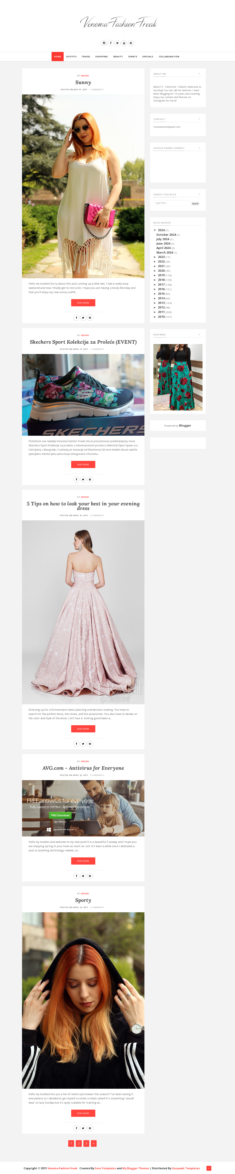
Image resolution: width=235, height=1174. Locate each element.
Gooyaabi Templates (186, 1168)
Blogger (185, 425)
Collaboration (169, 56)
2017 (161, 284)
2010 (161, 317)
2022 (161, 261)
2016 (161, 289)
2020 (161, 271)
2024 (161, 230)
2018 (161, 280)
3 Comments (97, 907)
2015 (161, 294)
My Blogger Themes (135, 1168)
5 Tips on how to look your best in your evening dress (83, 506)
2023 (161, 257)
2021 (161, 266)
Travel (86, 56)
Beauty (118, 56)
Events (132, 56)
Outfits (71, 56)
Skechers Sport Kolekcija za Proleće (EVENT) (83, 342)
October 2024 (166, 235)
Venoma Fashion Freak (62, 1168)
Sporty (83, 900)
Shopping (101, 56)
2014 (161, 298)
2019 (161, 275)
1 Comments (96, 89)
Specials (147, 56)
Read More (83, 302)
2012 (161, 307)
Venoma (85, 75)
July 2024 (163, 239)
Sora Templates (105, 1168)
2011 (161, 312)
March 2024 (165, 252)
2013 (161, 303)
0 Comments (97, 515)
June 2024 (163, 243)
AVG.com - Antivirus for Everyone (83, 768)
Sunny (83, 82)
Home (57, 56)
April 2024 (164, 248)
